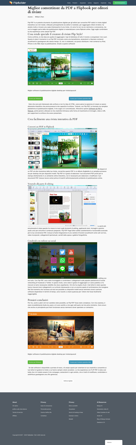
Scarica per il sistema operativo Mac (80, 98)
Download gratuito (120, 2)
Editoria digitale (68, 381)
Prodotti (75, 3)
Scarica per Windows (35, 98)
